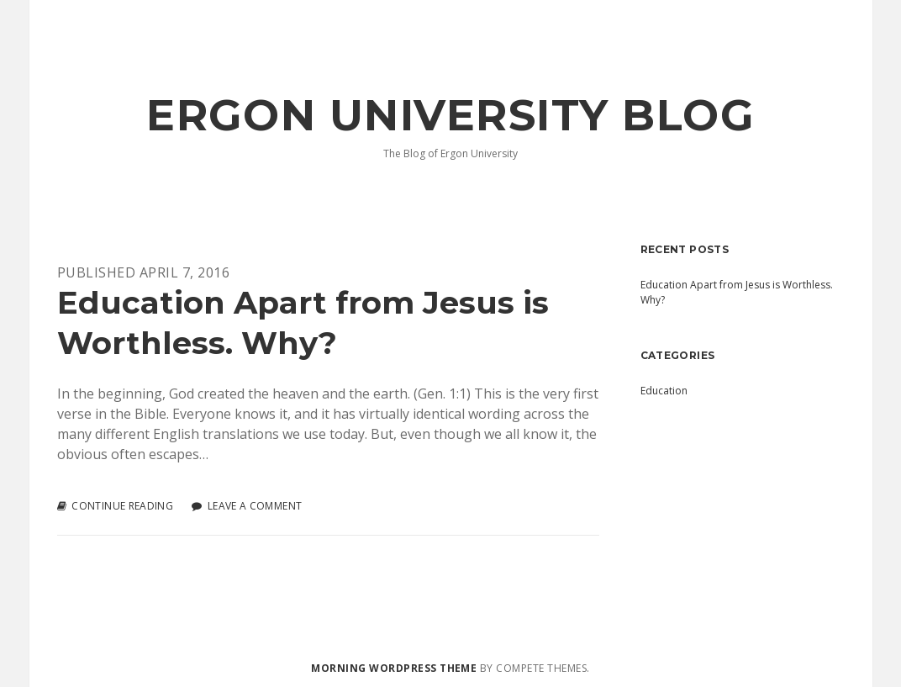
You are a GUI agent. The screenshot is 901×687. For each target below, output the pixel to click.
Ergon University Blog (450, 115)
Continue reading (122, 506)
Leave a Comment (255, 506)
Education (664, 390)
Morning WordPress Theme (394, 668)
